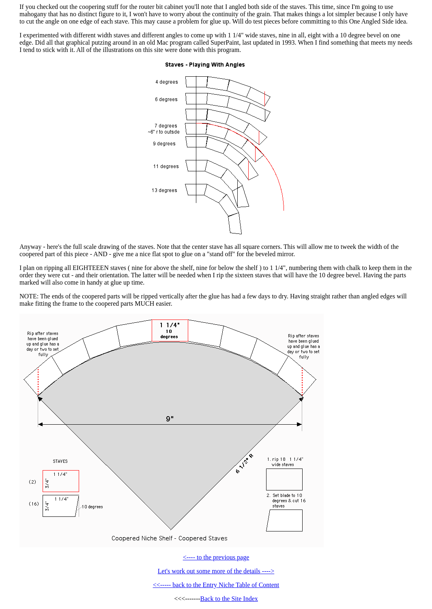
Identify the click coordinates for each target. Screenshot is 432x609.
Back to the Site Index (229, 598)
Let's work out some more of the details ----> (216, 571)
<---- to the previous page (216, 557)
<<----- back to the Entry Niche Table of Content (216, 584)
